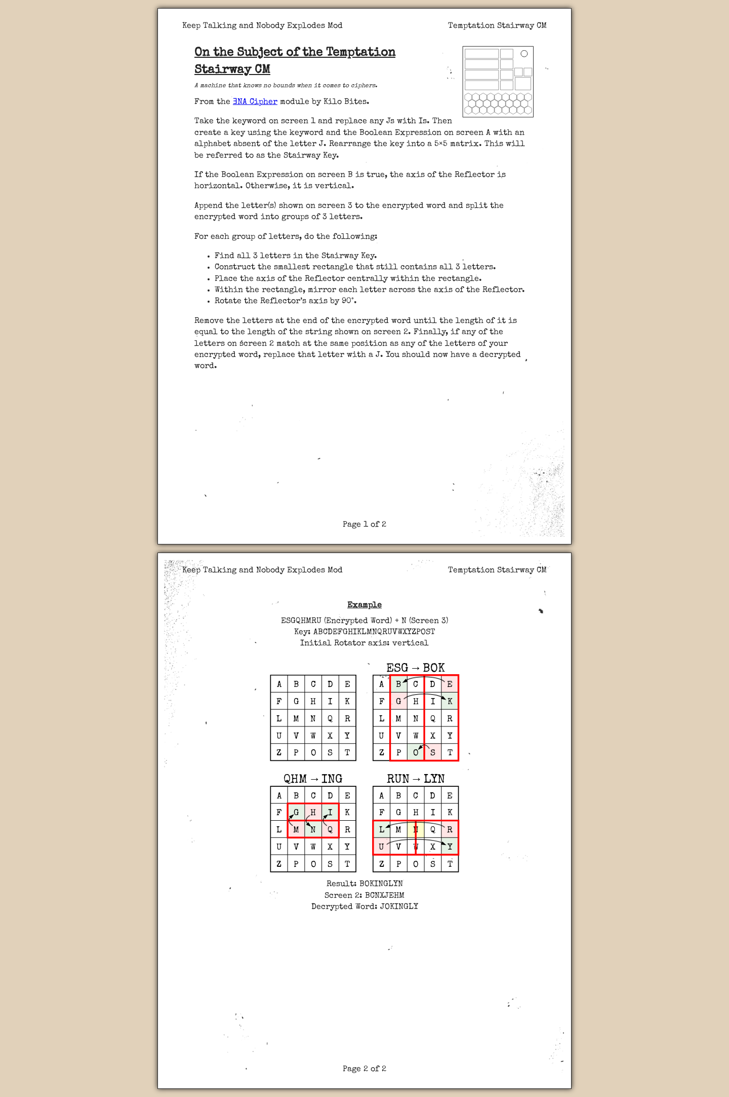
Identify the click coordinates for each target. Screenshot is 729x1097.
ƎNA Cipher (255, 102)
